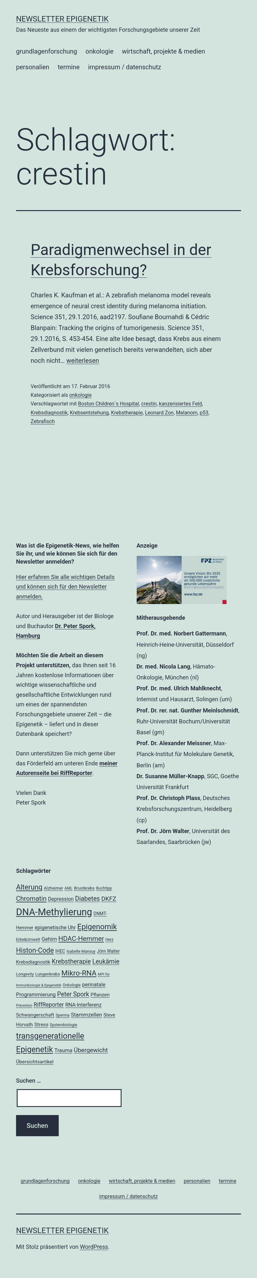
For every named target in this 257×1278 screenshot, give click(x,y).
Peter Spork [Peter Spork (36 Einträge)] (73, 994)
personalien (32, 67)
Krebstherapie (127, 413)
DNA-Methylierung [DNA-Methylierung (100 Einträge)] (54, 912)
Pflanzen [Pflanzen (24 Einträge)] (99, 995)
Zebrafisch (43, 421)
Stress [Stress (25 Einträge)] (41, 1024)
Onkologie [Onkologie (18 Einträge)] (72, 985)
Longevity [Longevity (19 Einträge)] (25, 974)
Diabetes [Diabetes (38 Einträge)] (87, 898)
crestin (149, 404)
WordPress (94, 1246)
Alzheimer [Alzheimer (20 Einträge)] (53, 888)
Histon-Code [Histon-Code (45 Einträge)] (35, 950)
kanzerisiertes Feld (180, 404)
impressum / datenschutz (124, 67)
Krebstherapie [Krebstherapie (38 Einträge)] (71, 961)
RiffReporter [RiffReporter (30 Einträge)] (49, 1004)
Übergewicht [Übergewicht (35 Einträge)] (91, 1050)
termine (69, 67)
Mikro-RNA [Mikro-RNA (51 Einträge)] (78, 973)
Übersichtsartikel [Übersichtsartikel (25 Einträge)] (35, 1062)
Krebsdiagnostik (49, 413)
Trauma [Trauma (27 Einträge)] (64, 1050)
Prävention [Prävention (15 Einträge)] (24, 1005)
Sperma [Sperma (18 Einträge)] (62, 1015)
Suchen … (28, 1080)
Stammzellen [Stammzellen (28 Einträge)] (86, 1014)
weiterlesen (82, 360)
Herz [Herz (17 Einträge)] (110, 939)
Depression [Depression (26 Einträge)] (60, 899)
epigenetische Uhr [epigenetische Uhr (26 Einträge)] (55, 927)
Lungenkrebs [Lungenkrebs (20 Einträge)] (47, 974)
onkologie (100, 51)
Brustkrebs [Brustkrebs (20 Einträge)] (84, 888)
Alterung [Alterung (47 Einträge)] (29, 887)
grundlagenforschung (46, 51)
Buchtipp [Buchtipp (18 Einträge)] (104, 888)
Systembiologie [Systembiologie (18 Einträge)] (63, 1024)
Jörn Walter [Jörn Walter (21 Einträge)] (108, 951)
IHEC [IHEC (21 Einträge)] (60, 951)
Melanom (186, 413)
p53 (204, 413)
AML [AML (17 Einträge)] (68, 888)
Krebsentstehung (89, 413)
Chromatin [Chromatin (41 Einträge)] (31, 898)
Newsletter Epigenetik (62, 18)
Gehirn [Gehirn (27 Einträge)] (49, 939)
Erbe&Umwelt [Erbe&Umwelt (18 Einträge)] (28, 939)
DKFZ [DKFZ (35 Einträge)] (108, 898)
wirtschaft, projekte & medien (163, 51)
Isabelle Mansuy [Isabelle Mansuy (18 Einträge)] (80, 951)
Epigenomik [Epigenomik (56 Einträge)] (97, 926)
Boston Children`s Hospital (108, 404)
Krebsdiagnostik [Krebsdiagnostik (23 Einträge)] (33, 962)
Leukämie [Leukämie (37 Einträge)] (105, 961)
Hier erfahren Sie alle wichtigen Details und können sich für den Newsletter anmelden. (65, 587)
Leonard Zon (159, 413)
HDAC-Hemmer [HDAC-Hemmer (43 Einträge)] (81, 938)
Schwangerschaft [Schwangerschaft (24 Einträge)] (35, 1015)
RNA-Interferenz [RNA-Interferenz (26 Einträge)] (83, 1005)
